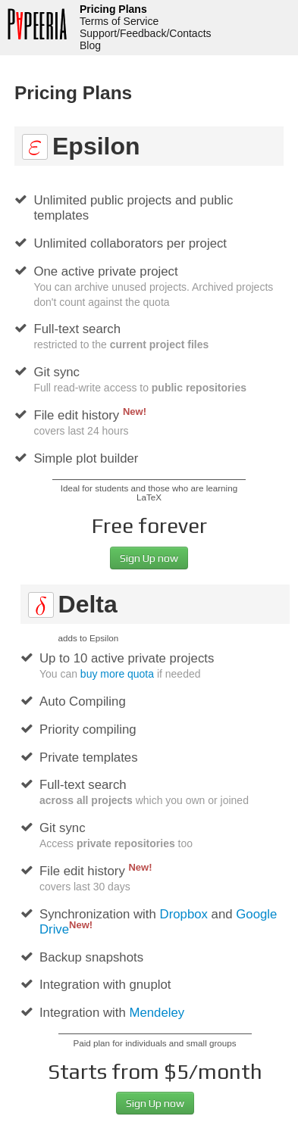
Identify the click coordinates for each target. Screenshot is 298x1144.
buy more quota (117, 674)
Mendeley (156, 1012)
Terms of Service (119, 21)
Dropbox (184, 914)
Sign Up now (149, 558)
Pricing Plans (113, 9)
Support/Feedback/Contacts (146, 33)
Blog (90, 45)
